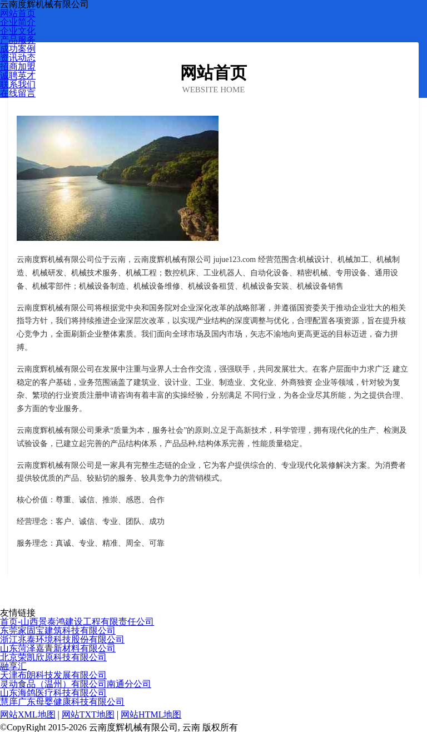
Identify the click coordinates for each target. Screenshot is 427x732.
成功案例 (18, 48)
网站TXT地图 (88, 714)
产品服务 (18, 39)
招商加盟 (18, 66)
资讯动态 (18, 57)
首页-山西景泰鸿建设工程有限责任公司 (77, 621)
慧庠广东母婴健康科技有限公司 (62, 701)
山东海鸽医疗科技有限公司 (53, 693)
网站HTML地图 (151, 714)
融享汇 (13, 666)
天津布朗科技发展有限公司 (53, 675)
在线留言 (18, 93)
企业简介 (18, 22)
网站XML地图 (28, 714)
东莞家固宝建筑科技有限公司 (58, 630)
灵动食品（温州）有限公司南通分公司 (75, 684)
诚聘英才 (18, 75)
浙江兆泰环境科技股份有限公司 (62, 639)
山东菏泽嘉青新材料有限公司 (58, 648)
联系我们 (18, 84)
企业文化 (18, 31)
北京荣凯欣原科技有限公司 (53, 657)
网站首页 (18, 13)
